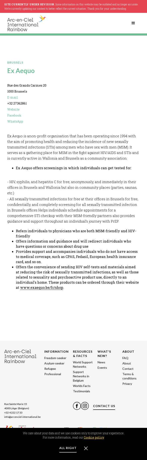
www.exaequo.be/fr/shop (41, 287)
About (126, 363)
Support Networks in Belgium (81, 376)
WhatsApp (15, 121)
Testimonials (81, 391)
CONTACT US (104, 406)
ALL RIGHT (68, 448)
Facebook (14, 115)
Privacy (127, 383)
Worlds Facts (82, 386)
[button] (133, 23)
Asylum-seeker (54, 363)
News (101, 362)
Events (102, 367)
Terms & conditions (129, 376)
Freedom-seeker (55, 358)
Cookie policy (94, 437)
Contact (128, 368)
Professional (52, 374)
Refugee (50, 368)
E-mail (12, 97)
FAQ (125, 358)
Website (13, 109)
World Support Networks (83, 364)
